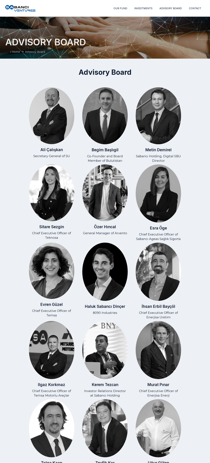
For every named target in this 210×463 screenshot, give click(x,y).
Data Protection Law (167, 443)
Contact (200, 435)
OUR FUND (120, 8)
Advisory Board (130, 443)
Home (130, 435)
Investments (130, 439)
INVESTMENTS (143, 8)
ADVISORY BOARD (170, 8)
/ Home (15, 51)
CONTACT (195, 8)
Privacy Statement (167, 439)
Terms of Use (167, 435)
